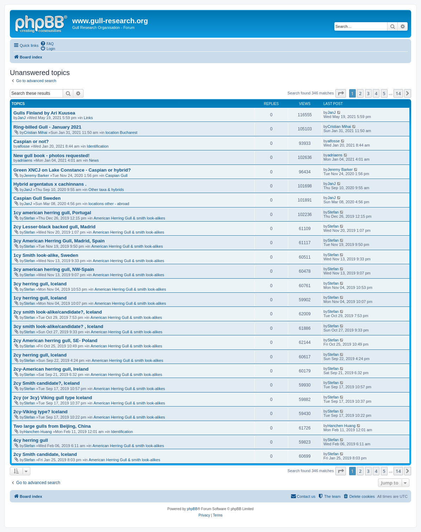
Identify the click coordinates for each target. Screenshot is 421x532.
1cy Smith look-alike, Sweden (45, 255)
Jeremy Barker (36, 175)
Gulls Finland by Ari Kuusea (44, 113)
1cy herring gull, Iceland (40, 298)
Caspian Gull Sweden (37, 198)
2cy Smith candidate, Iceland (45, 454)
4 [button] (376, 93)
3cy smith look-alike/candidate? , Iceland (58, 326)
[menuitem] (47, 43)
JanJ (22, 118)
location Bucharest (121, 132)
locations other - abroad (108, 204)
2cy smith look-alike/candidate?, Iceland (57, 312)
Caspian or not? (31, 141)
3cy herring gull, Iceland (40, 283)
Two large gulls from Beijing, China (52, 426)
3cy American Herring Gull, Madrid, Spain (59, 240)
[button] (340, 93)
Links (88, 118)
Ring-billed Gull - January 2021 (47, 127)
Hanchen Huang (38, 431)
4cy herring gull (30, 440)
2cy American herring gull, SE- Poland (55, 340)
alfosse (24, 146)
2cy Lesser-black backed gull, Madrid (54, 226)
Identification (98, 146)
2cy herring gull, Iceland (40, 355)
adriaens (25, 160)
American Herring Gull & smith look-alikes (129, 218)
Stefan (29, 218)
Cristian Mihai (36, 132)
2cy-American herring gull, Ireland (50, 369)
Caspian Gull (116, 175)
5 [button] (384, 93)
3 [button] (368, 93)
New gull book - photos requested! (51, 155)
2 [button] (360, 93)
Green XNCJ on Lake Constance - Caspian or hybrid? (72, 170)
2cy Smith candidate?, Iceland (46, 383)
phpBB (192, 509)
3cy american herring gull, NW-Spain (53, 269)
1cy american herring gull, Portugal (52, 212)
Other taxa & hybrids (106, 189)
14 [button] (398, 93)
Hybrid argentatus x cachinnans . (49, 184)
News (94, 160)
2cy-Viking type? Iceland (40, 411)
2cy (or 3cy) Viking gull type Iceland (52, 397)
